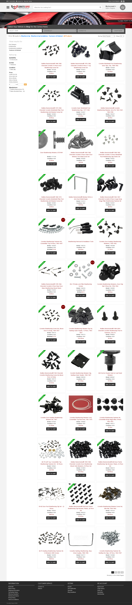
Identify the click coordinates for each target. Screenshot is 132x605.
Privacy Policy (11, 597)
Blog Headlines (72, 592)
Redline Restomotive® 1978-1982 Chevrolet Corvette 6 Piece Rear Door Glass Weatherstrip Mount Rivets (51, 286)
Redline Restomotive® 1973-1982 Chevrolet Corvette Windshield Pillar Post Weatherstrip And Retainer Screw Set (51, 110)
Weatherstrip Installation (39, 36)
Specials (70, 590)
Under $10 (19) (13, 74)
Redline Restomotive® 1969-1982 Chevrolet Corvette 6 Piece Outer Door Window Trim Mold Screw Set (80, 154)
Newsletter (100, 592)
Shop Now (118, 31)
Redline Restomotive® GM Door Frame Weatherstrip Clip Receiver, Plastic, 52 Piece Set (110, 464)
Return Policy (11, 588)
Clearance (12, 64)
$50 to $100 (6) (13, 80)
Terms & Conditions (13, 599)
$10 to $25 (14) (13, 76)
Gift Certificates (72, 588)
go (25, 84)
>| (122, 572)
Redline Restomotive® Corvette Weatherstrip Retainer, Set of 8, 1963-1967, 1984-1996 (110, 110)
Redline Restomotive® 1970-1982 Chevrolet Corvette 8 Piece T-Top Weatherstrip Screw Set (81, 65)
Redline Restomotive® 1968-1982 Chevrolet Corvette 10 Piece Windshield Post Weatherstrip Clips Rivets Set (110, 154)
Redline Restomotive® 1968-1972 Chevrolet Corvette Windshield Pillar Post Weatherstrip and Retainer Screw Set (51, 199)
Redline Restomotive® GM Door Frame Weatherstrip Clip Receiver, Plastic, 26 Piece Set (81, 508)
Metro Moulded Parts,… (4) (17, 91)
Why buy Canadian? (13, 594)
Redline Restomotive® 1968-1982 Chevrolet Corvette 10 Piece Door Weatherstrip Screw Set (51, 65)
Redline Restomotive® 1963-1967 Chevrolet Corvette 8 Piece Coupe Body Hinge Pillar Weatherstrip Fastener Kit (110, 199)
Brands (70, 586)
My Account (100, 586)
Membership (100, 594)
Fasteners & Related (56, 36)
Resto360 (10, 586)
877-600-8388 (11, 1)
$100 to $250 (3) (13, 82)
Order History (100, 588)
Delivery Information (13, 596)
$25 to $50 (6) (12, 78)
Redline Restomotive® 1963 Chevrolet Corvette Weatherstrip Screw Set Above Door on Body (51, 375)
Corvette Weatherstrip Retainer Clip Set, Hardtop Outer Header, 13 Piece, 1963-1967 (81, 330)
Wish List (99, 590)
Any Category (12, 44)
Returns (40, 588)
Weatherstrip (25, 36)
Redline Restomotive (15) (16, 89)
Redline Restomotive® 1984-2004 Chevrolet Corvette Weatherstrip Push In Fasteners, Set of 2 (110, 330)
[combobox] (25, 30)
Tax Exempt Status (13, 592)
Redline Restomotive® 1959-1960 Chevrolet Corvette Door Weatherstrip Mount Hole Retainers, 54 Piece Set (80, 464)
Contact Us (19, 1)
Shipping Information (14, 590)
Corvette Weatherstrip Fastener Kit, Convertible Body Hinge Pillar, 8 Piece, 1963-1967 (110, 419)
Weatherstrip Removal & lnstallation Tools (80, 241)
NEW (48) (12, 69)
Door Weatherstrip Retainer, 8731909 (51, 152)
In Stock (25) (13, 59)
